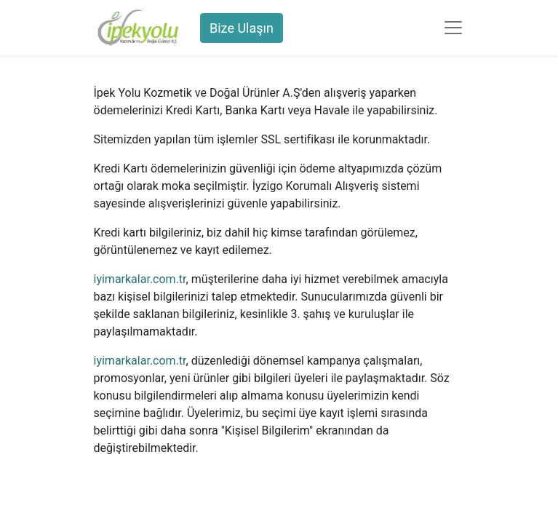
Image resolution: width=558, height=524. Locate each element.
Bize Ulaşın (242, 28)
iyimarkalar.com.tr (140, 279)
